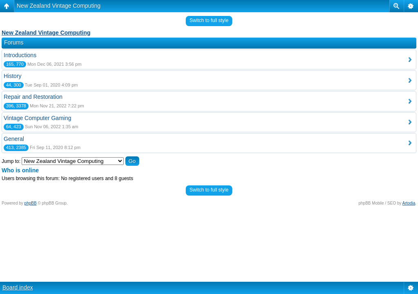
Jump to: (11, 161)
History (13, 76)
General (14, 139)
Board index (17, 287)
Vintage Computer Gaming (37, 118)
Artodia (409, 203)
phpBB (30, 203)
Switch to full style (208, 20)
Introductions (20, 55)
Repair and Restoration (33, 97)
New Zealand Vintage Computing (58, 5)
